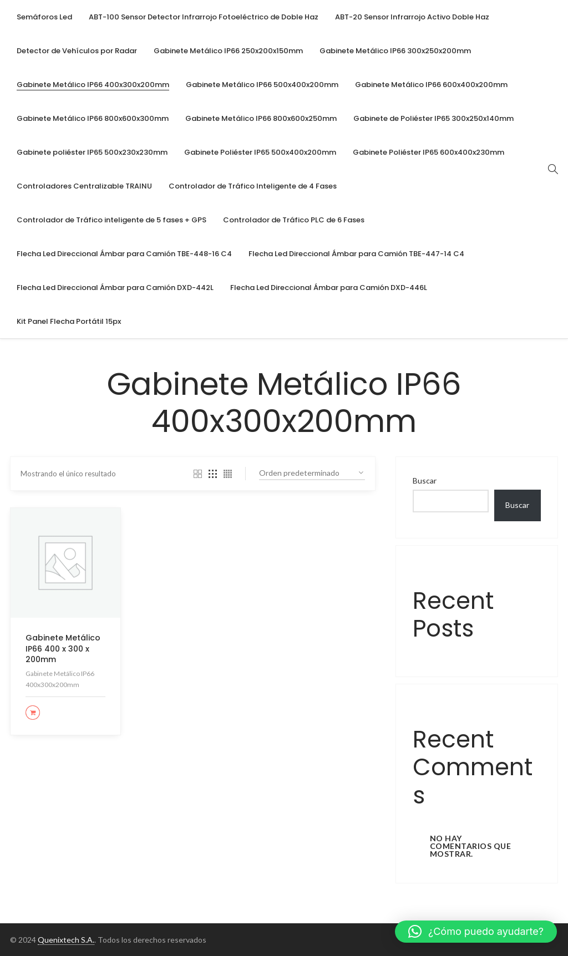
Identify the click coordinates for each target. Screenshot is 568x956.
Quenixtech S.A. (66, 939)
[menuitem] (44, 17)
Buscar (425, 480)
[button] (476, 932)
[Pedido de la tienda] (312, 473)
